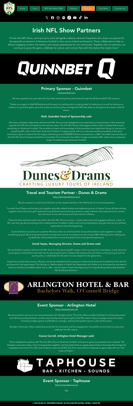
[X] (47, 18)
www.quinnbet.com (66, 92)
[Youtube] (75, 18)
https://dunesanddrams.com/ (66, 197)
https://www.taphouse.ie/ (66, 385)
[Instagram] (58, 18)
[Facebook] (52, 18)
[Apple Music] (69, 18)
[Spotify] (64, 18)
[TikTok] (80, 18)
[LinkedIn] (86, 18)
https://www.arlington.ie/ (66, 309)
